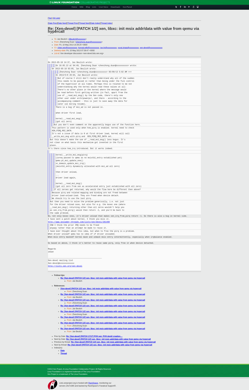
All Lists (56, 18)
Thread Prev (72, 23)
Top (49, 18)
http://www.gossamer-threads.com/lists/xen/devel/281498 (79, 222)
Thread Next (84, 23)
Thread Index (106, 23)
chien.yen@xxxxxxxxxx (67, 48)
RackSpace (93, 383)
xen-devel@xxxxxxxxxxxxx (151, 48)
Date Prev (52, 23)
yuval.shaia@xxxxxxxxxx (128, 48)
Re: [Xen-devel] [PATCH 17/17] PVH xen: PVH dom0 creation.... (94, 336)
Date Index (95, 23)
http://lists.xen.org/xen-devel (65, 266)
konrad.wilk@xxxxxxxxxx (88, 48)
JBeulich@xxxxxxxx (77, 39)
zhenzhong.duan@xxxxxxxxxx (88, 42)
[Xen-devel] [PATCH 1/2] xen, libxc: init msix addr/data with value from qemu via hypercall (101, 288)
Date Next (62, 23)
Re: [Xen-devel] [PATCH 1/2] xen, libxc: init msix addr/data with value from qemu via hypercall (103, 278)
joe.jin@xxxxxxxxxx (108, 48)
